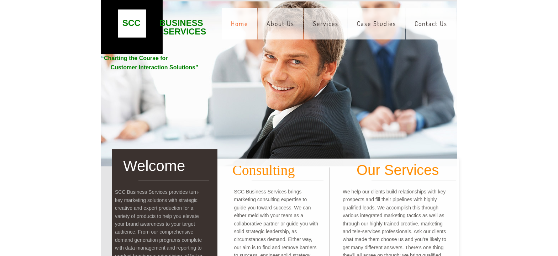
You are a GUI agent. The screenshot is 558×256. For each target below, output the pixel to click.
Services (325, 23)
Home (239, 23)
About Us (280, 23)
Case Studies (376, 23)
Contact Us (431, 23)
